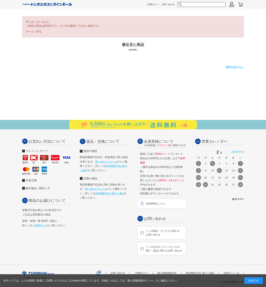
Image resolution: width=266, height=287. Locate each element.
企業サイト (231, 273)
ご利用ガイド (152, 4)
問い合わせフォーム (106, 161)
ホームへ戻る (34, 31)
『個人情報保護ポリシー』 (140, 280)
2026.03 (236, 151)
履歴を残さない (235, 66)
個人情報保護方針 (167, 273)
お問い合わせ (168, 4)
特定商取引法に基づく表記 (109, 193)
